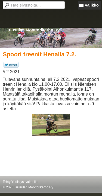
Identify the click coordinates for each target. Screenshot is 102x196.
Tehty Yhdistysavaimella (20, 182)
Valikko (92, 5)
